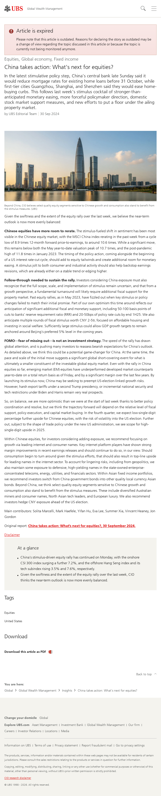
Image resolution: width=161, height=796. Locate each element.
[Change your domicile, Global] (43, 718)
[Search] (143, 8)
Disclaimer (12, 535)
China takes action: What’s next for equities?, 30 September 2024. (81, 526)
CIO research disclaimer (17, 777)
